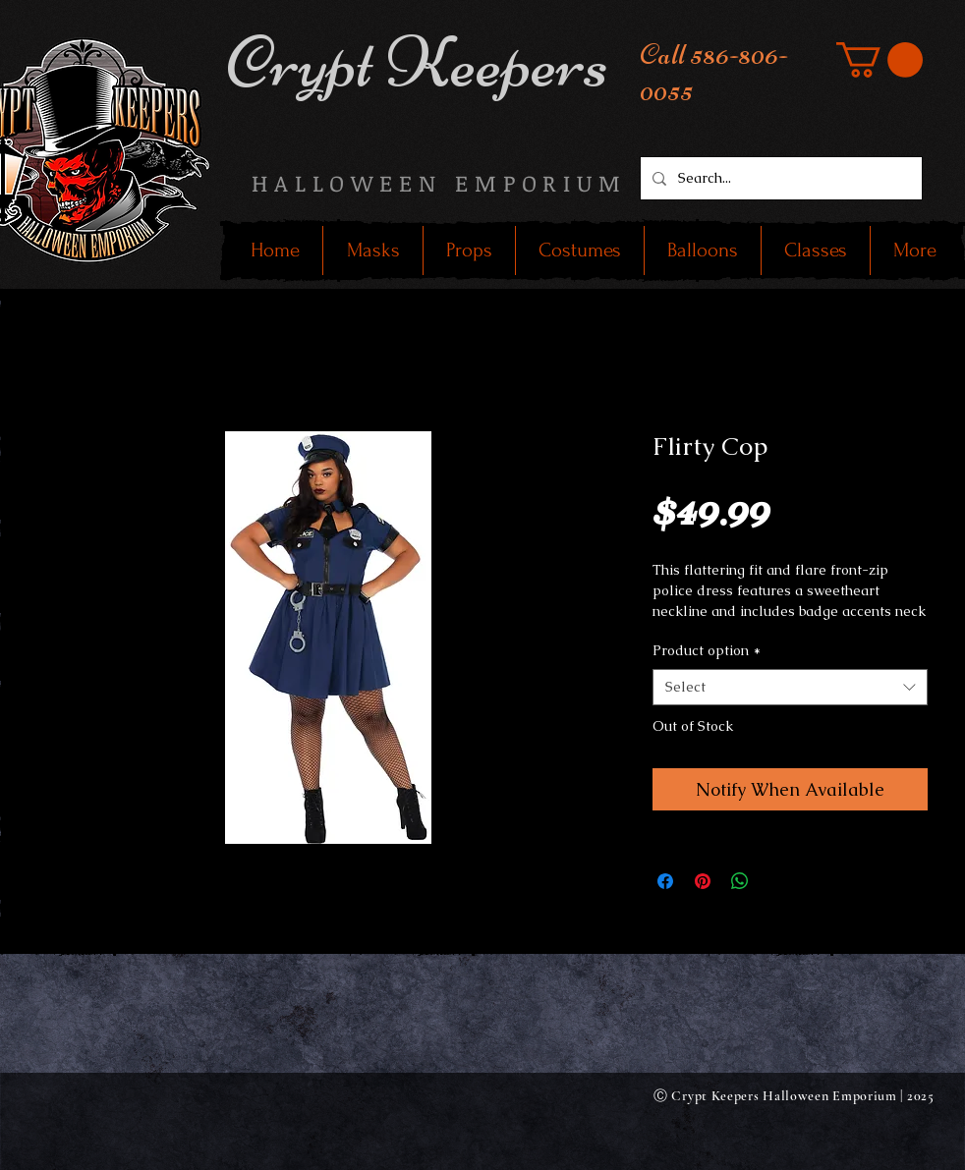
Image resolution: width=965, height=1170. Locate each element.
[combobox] (790, 687)
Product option (707, 650)
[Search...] (779, 178)
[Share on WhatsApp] (740, 881)
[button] (879, 60)
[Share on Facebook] (665, 881)
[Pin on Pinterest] (702, 881)
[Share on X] (777, 881)
